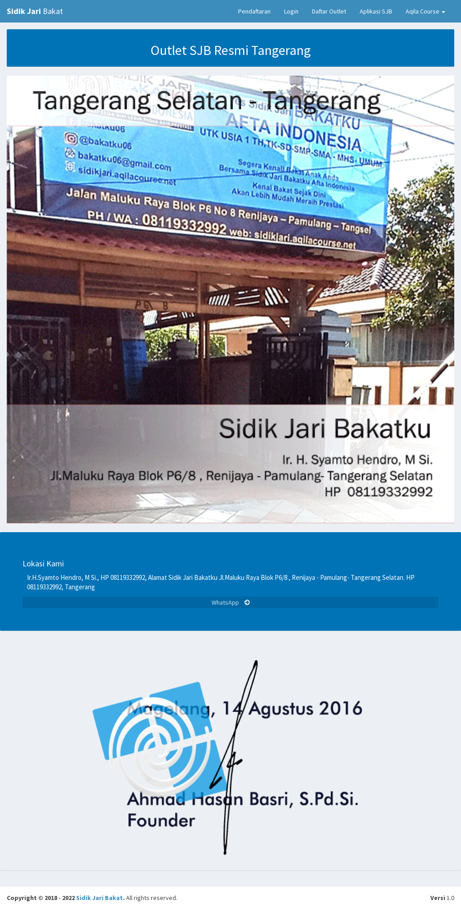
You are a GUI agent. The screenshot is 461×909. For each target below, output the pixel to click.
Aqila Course (425, 11)
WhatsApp (231, 602)
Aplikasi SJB (376, 11)
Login (291, 11)
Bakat (35, 11)
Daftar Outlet (329, 11)
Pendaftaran (254, 11)
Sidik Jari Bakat (99, 898)
